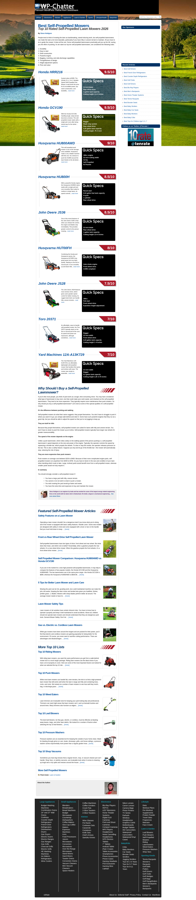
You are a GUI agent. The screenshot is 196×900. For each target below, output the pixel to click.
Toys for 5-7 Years (129, 864)
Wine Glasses (88, 820)
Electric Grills (46, 849)
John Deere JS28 (52, 283)
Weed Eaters (148, 847)
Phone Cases (107, 859)
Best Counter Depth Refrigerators (135, 76)
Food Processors (69, 837)
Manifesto (156, 895)
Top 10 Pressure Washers (51, 732)
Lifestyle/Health (101, 18)
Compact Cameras (110, 827)
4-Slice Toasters (88, 813)
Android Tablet (108, 846)
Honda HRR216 (50, 72)
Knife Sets (86, 833)
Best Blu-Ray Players (131, 88)
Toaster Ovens (68, 858)
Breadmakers (67, 808)
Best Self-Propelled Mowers (63, 25)
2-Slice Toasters (88, 810)
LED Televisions (108, 810)
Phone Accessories (110, 856)
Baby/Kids (113, 18)
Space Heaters (68, 871)
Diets (145, 805)
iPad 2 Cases (107, 849)
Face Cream (148, 825)
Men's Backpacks (150, 884)
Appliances (67, 18)
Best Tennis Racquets (131, 99)
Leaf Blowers (148, 832)
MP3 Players (107, 829)
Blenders (66, 805)
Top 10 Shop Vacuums (49, 751)
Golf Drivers (147, 871)
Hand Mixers (67, 856)
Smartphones (107, 854)
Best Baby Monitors (130, 114)
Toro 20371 (47, 319)
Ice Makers (45, 856)
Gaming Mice (107, 866)
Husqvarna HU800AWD (56, 143)
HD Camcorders (128, 830)
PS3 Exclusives (108, 864)
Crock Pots (86, 808)
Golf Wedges (148, 876)
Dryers (43, 832)
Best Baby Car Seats (131, 110)
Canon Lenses (128, 806)
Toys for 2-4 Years (129, 862)
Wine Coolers (46, 861)
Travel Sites (147, 817)
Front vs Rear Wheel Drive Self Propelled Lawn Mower (65, 537)
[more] (67, 529)
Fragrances (147, 820)
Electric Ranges (47, 839)
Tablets (105, 842)
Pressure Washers (150, 849)
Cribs (124, 847)
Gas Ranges (46, 842)
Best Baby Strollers (130, 106)
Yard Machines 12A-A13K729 (61, 355)
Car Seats (126, 852)
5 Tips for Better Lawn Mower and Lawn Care (61, 582)
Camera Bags (128, 808)
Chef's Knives (87, 835)
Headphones (107, 832)
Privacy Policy (135, 895)
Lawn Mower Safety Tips (50, 603)
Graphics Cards (128, 823)
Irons (64, 834)
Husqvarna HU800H (54, 177)
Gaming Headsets (109, 861)
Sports (90, 18)
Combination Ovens (49, 810)
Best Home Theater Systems (134, 95)
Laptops (105, 869)
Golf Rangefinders (150, 881)
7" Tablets (106, 844)
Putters (145, 869)
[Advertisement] (141, 46)
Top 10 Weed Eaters (48, 694)
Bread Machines (68, 810)
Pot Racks (86, 823)
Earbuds (125, 815)
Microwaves (67, 842)
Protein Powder (149, 815)
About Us (113, 895)
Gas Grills (45, 844)
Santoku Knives (88, 837)
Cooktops (45, 817)
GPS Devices (107, 839)
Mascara (146, 822)
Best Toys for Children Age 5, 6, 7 (135, 121)
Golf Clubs (147, 874)
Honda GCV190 (50, 108)
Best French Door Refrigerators (135, 73)
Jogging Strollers (129, 859)
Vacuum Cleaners (69, 863)
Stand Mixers (67, 854)
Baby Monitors (128, 849)
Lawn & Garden (79, 18)
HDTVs (105, 808)
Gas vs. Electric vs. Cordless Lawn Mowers (60, 625)
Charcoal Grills (47, 846)
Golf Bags (147, 879)
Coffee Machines (89, 803)
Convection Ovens (69, 861)
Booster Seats (128, 854)
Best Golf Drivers (130, 69)
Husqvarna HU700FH (55, 248)
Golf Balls (146, 866)
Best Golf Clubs (129, 80)
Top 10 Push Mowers (49, 673)
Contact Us (146, 895)
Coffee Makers (68, 822)
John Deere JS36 (52, 212)
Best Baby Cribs (129, 117)
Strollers (125, 857)
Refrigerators (46, 859)
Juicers (65, 839)
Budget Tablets (128, 827)
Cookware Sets (88, 825)
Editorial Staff (123, 895)
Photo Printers (128, 810)
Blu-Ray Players (108, 805)
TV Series (126, 813)
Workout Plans (148, 808)
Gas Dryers (45, 834)
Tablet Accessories (109, 851)
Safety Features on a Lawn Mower (55, 515)
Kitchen (57, 18)
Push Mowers (148, 835)
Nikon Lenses (127, 803)
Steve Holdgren (46, 33)
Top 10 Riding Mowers (49, 651)
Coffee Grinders (88, 806)
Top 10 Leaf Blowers (48, 713)
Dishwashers (46, 829)
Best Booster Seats (130, 102)
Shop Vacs (147, 852)
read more (71, 90)
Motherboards (128, 825)
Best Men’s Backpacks (132, 91)
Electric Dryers (47, 837)
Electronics (48, 18)
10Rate (38, 18)
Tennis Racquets (149, 859)
